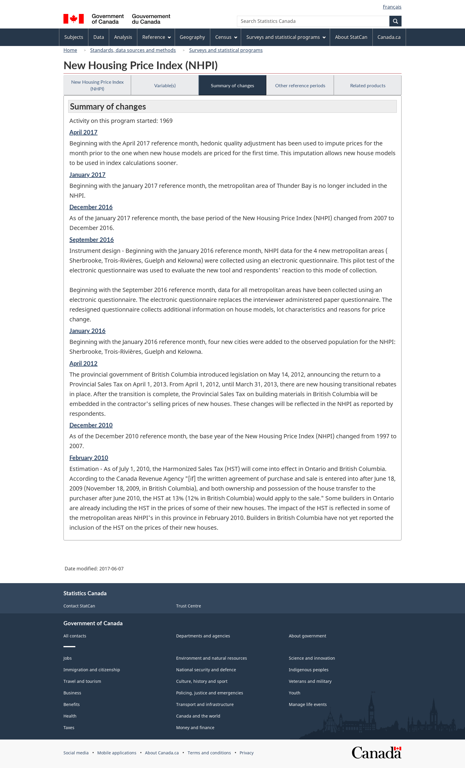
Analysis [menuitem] (123, 37)
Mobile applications (116, 753)
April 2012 (83, 363)
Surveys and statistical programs (226, 50)
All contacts (74, 636)
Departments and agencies (203, 636)
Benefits (71, 704)
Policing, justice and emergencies (209, 693)
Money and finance (195, 727)
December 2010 (91, 425)
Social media (76, 753)
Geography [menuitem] (192, 37)
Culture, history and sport (201, 681)
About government (307, 636)
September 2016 (91, 239)
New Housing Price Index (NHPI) (97, 85)
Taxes (68, 727)
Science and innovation (312, 658)
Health (70, 716)
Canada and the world (198, 716)
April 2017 (83, 132)
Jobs (67, 658)
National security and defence (206, 669)
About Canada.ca (162, 753)
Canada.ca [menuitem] (389, 37)
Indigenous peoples (309, 669)
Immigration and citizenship (91, 669)
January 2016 (87, 330)
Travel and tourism (82, 681)
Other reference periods (300, 85)
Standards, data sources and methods (133, 50)
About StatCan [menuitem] (351, 37)
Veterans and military (310, 681)
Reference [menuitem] (156, 37)
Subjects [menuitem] (73, 37)
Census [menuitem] (226, 37)
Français (392, 7)
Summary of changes (232, 85)
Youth (294, 693)
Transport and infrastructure (205, 704)
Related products (368, 85)
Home (70, 50)
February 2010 (88, 457)
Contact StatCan (79, 606)
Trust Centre (188, 606)
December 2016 (91, 206)
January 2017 (87, 174)
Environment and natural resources (211, 658)
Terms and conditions (209, 753)
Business (72, 693)
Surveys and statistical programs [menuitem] (286, 37)
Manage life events (308, 704)
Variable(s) (165, 85)
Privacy (247, 753)
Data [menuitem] (98, 37)
